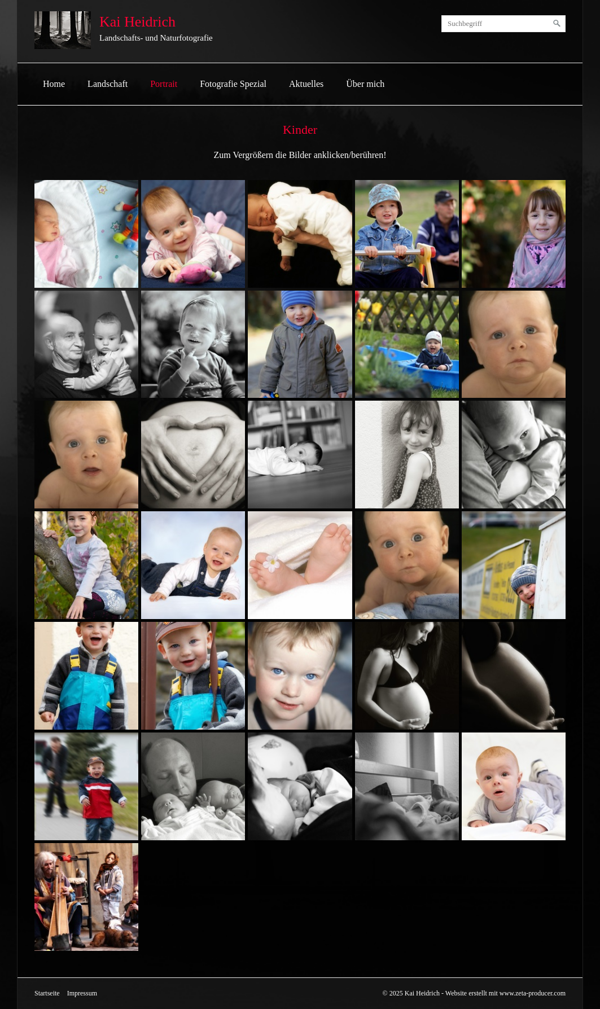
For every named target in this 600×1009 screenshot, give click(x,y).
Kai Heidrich (137, 22)
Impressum (82, 993)
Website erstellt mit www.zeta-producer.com (505, 993)
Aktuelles (306, 84)
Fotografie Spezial (233, 84)
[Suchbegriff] (503, 23)
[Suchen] (557, 24)
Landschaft (107, 84)
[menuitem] (53, 84)
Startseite (47, 993)
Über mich (365, 84)
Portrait (163, 84)
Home (54, 84)
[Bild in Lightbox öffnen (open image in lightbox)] (86, 234)
